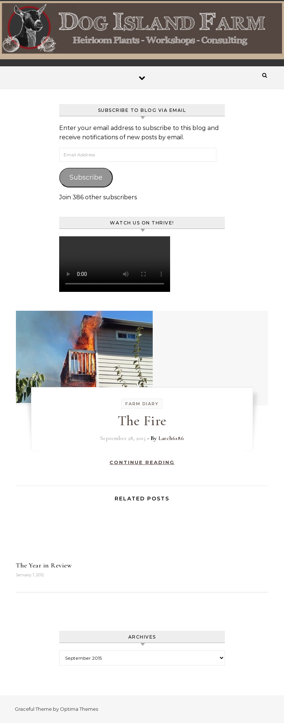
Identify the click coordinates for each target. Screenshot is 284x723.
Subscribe (86, 177)
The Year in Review (44, 565)
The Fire (142, 420)
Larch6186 (171, 438)
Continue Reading (142, 462)
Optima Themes (79, 709)
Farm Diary (142, 403)
